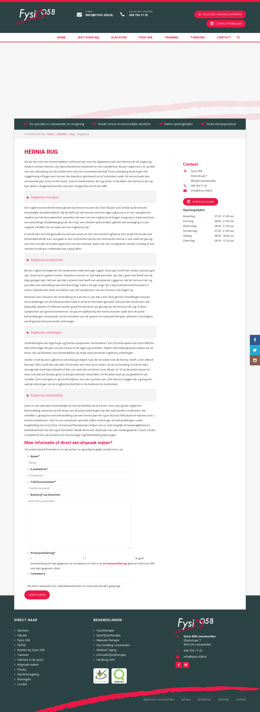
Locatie (22, 684)
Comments (37, 573)
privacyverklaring (115, 563)
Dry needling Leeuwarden (113, 645)
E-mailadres (39, 469)
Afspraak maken (203, 202)
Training (171, 37)
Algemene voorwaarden (158, 699)
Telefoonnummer (43, 482)
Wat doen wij (88, 37)
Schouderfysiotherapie (111, 655)
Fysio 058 (145, 37)
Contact (224, 37)
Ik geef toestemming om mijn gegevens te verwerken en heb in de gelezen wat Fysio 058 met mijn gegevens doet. (92, 563)
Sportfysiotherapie (108, 635)
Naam (35, 456)
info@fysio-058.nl (99, 15)
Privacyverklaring (42, 553)
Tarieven (198, 37)
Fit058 (21, 645)
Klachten (119, 37)
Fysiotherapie (105, 630)
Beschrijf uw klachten (45, 494)
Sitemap (223, 699)
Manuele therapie (107, 640)
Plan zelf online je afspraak (222, 14)
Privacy (22, 669)
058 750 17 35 (138, 15)
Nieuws (22, 635)
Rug (72, 134)
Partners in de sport (30, 660)
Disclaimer (204, 699)
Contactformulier (229, 23)
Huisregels (24, 679)
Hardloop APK (105, 660)
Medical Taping (106, 650)
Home (61, 37)
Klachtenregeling (28, 674)
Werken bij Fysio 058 (30, 650)
